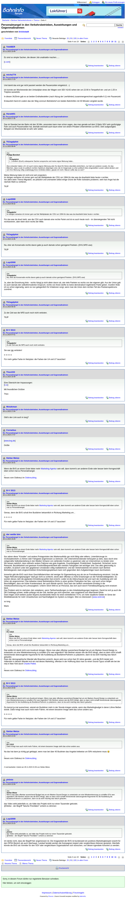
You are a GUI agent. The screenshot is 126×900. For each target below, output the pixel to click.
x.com (7, 62)
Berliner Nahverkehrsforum (21, 20)
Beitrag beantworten (96, 66)
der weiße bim (13, 534)
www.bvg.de (9, 441)
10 (112, 42)
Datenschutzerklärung (62, 893)
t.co (6, 385)
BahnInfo (83, 896)
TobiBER (10, 47)
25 (68, 38)
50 (71, 38)
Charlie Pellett (30, 664)
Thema (36, 20)
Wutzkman (11, 406)
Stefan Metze (12, 458)
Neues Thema (41, 38)
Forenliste (8, 38)
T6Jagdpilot (12, 142)
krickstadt (24, 31)
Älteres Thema (27, 863)
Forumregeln (78, 893)
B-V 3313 (10, 330)
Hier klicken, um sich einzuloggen (17, 883)
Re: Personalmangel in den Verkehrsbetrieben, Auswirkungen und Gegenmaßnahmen (35, 50)
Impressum (46, 893)
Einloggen (96, 2)
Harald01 (10, 114)
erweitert (120, 27)
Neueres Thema (11, 863)
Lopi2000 (11, 199)
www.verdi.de (98, 597)
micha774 (11, 74)
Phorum (51, 896)
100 (74, 38)
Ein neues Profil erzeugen (115, 2)
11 (115, 42)
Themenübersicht (24, 38)
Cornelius (11, 430)
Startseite (5, 20)
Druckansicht (64, 868)
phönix (9, 779)
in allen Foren (83, 38)
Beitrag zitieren (114, 66)
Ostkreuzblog (30, 478)
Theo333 (10, 372)
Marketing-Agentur (49, 469)
